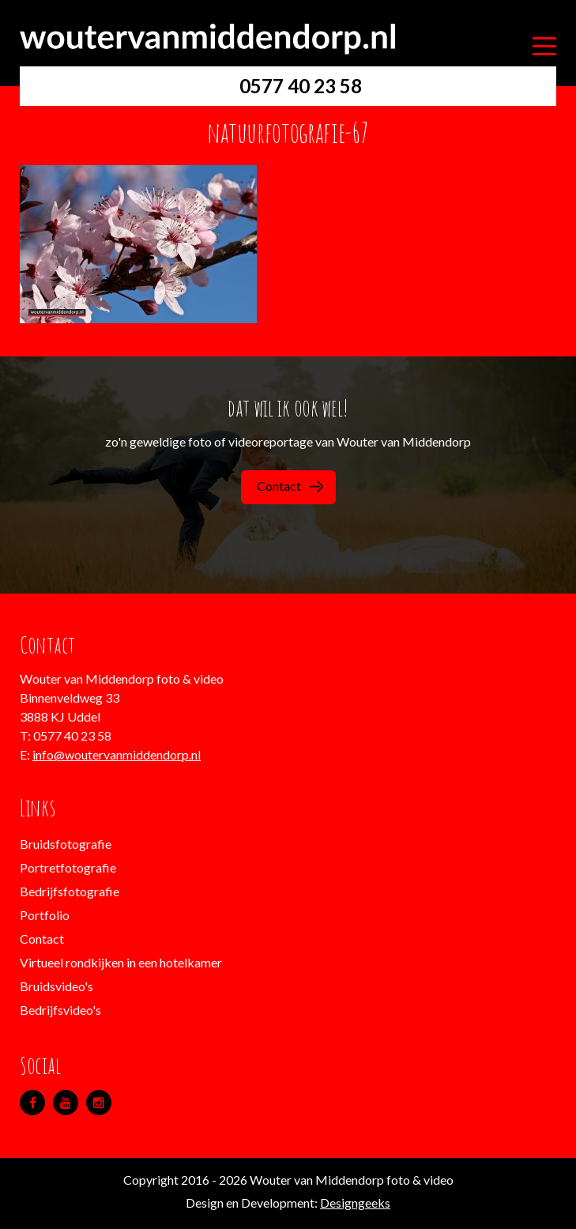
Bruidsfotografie (65, 843)
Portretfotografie (68, 867)
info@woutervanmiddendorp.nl (116, 754)
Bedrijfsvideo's (60, 1009)
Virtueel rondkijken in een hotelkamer (121, 962)
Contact (290, 485)
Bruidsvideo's (56, 985)
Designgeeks (355, 1202)
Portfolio (45, 914)
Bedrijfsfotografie (69, 891)
